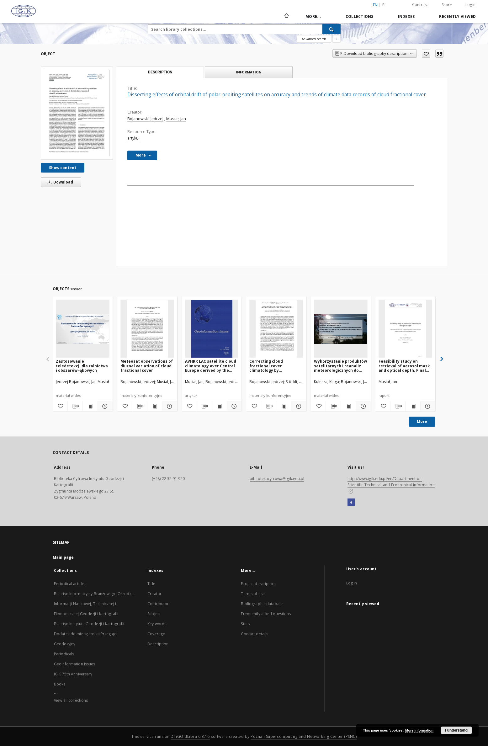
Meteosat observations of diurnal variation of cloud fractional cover (146, 366)
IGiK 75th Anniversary (73, 674)
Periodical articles (70, 583)
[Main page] (286, 16)
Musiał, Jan (176, 118)
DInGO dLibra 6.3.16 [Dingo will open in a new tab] (190, 736)
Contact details (254, 634)
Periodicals (64, 654)
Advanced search (314, 39)
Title (151, 583)
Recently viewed (457, 16)
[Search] (331, 29)
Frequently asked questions (266, 613)
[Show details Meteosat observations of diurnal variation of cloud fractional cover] (169, 406)
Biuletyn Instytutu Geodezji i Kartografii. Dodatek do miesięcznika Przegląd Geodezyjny (89, 634)
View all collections (71, 700)
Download (59, 182)
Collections (360, 16)
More (422, 421)
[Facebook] (351, 502)
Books (60, 684)
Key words (156, 623)
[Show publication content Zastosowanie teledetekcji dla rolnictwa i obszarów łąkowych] (90, 406)
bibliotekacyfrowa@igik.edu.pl (277, 478)
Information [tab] (249, 72)
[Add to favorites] (426, 54)
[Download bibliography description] (75, 406)
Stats (245, 623)
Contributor (158, 603)
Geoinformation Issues (74, 664)
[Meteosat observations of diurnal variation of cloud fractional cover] (147, 329)
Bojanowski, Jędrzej (145, 118)
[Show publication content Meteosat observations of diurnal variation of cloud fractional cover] (154, 406)
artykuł (133, 138)
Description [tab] (160, 72)
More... (313, 16)
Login (470, 4)
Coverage (156, 634)
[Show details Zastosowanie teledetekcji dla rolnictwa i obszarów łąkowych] (104, 406)
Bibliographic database (262, 603)
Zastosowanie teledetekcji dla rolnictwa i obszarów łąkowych (82, 366)
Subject (154, 613)
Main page (63, 557)
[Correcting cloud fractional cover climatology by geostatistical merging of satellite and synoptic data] (276, 329)
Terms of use (252, 593)
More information (419, 730)
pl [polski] (384, 5)
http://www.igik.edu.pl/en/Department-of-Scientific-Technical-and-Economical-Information (391, 484)
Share (447, 5)
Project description (258, 583)
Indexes (406, 16)
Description (157, 644)
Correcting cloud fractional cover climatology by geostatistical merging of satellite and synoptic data (275, 366)
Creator (154, 593)
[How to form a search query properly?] (336, 39)
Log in (351, 583)
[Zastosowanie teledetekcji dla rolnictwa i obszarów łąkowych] (82, 329)
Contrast (420, 4)
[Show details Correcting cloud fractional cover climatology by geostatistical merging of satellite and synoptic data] (297, 406)
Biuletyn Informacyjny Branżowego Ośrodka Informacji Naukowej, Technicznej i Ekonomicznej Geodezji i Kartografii (94, 603)
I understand (456, 730)
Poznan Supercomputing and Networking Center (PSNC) (304, 736)
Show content (62, 167)
